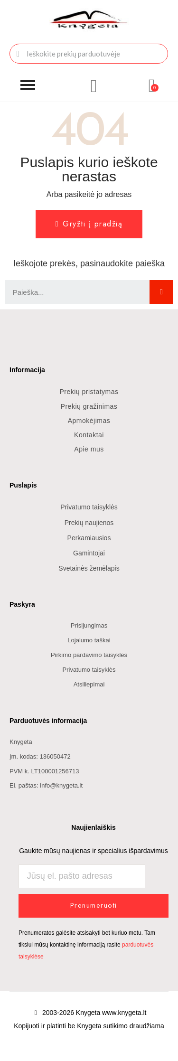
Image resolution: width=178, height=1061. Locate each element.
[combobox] (89, 53)
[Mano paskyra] (94, 86)
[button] (28, 85)
